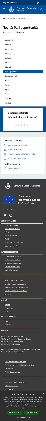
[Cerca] (41, 9)
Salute (7, 80)
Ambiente (8, 44)
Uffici (7, 232)
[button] (23, 417)
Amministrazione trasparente (15, 382)
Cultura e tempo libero (13, 259)
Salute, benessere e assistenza (16, 290)
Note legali (9, 389)
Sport (7, 89)
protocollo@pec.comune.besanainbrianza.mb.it (22, 349)
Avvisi (7, 311)
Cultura (8, 58)
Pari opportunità (11, 71)
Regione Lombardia (10, 2)
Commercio (9, 49)
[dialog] (23, 406)
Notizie (7, 304)
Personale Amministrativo (14, 242)
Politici (7, 239)
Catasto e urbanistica (12, 266)
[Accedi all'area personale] (38, 2)
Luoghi (7, 321)
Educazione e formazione (14, 280)
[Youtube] (5, 215)
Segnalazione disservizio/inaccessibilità (19, 365)
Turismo (8, 98)
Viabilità (8, 103)
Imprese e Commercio (13, 263)
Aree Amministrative (12, 228)
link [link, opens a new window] (23, 408)
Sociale (7, 85)
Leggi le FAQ (9, 368)
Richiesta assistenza (12, 372)
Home (5, 18)
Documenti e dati (11, 246)
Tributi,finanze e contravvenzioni (17, 287)
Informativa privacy (12, 385)
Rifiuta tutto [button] (32, 412)
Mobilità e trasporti (12, 270)
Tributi (7, 94)
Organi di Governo (11, 225)
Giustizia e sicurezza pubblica (15, 284)
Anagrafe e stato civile (13, 256)
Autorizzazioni (10, 294)
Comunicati (9, 308)
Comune (8, 53)
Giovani (8, 67)
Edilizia (7, 62)
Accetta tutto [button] (14, 413)
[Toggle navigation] (4, 9)
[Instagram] (11, 215)
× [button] (43, 393)
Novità (12, 18)
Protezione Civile (11, 76)
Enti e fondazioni (11, 235)
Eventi (7, 324)
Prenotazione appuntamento (15, 361)
